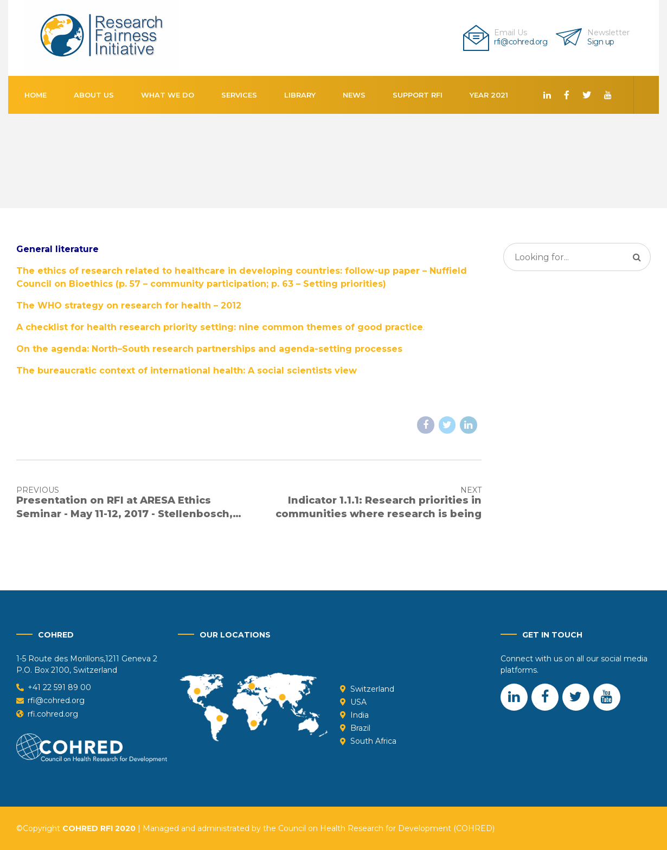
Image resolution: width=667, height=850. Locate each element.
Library (300, 95)
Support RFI (417, 95)
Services (239, 95)
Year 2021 (489, 95)
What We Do (167, 95)
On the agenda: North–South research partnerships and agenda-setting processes (209, 349)
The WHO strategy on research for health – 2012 (128, 305)
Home (35, 95)
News (354, 95)
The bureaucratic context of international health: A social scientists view (186, 370)
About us (94, 95)
